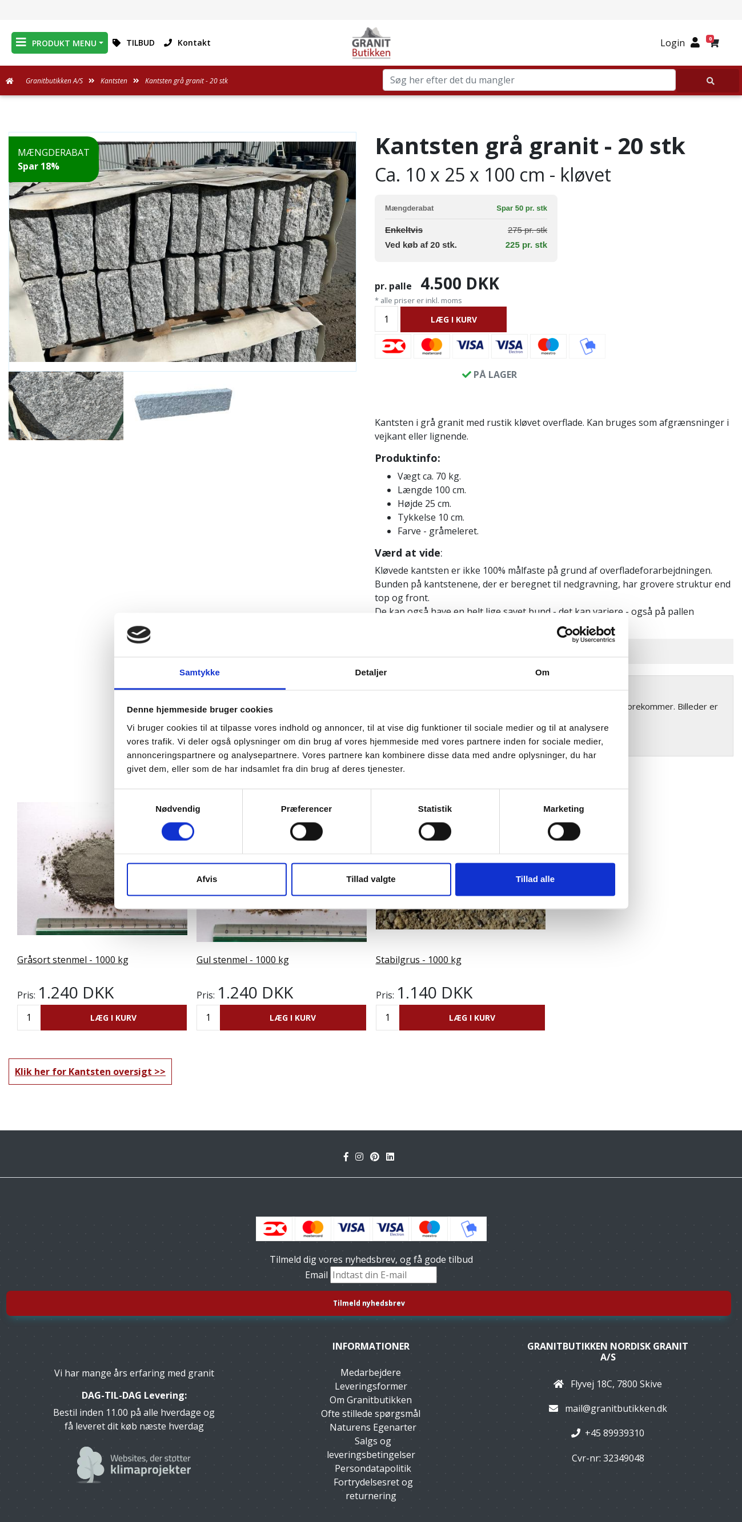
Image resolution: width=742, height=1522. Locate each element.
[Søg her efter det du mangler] (707, 80)
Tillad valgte (370, 879)
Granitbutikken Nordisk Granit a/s (607, 1351)
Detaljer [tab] (371, 672)
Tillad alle (535, 879)
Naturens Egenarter (373, 1427)
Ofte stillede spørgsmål (370, 1413)
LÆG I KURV (454, 319)
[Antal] (386, 319)
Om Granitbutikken (371, 1400)
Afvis (207, 879)
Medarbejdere (370, 1372)
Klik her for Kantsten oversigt (83, 1071)
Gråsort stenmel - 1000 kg (73, 959)
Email (317, 1275)
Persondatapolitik (373, 1468)
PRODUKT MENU (56, 43)
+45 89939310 (614, 1433)
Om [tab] (542, 672)
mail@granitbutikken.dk (616, 1408)
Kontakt (187, 42)
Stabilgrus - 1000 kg (419, 959)
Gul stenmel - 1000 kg (242, 959)
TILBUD (134, 42)
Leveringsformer (371, 1386)
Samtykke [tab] (199, 672)
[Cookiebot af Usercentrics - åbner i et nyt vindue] (565, 634)
